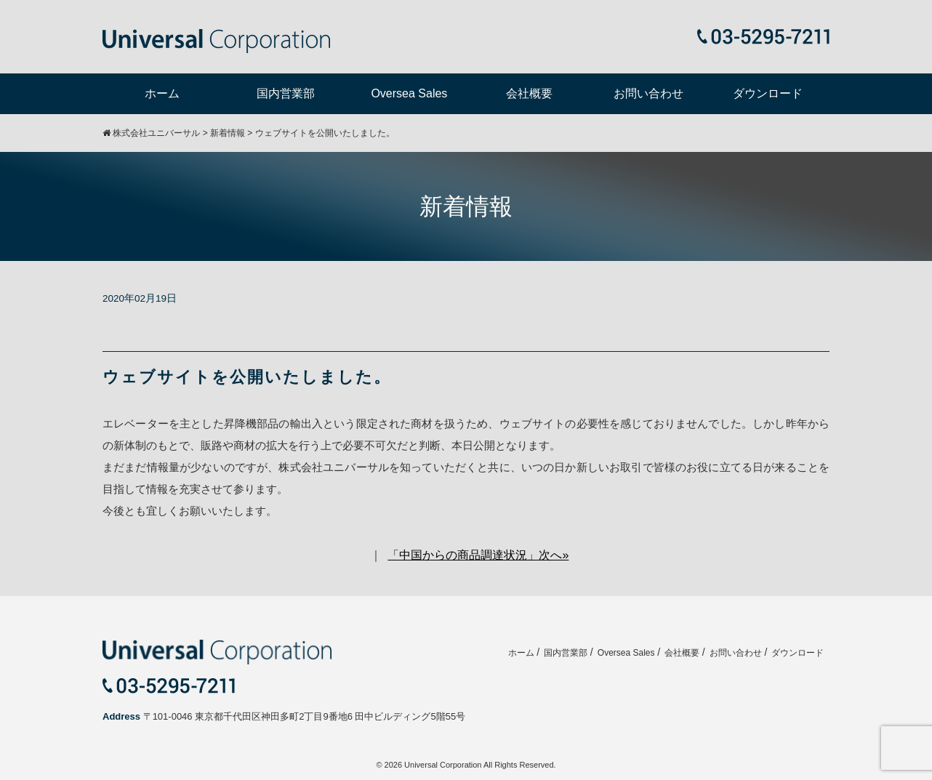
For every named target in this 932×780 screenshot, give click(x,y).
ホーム (162, 93)
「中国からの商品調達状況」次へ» (478, 555)
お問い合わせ (648, 93)
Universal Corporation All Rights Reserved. (479, 764)
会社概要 (529, 93)
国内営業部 (286, 93)
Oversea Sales (409, 93)
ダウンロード (768, 93)
